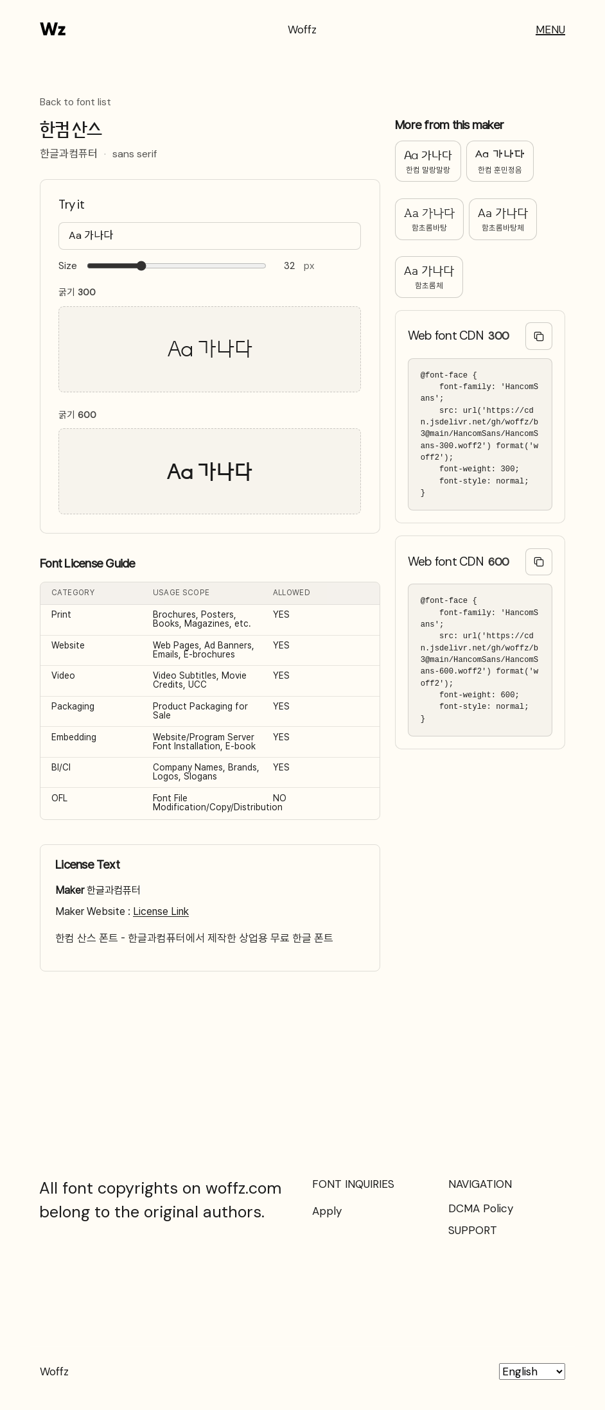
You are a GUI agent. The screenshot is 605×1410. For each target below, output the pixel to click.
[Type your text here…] (209, 236)
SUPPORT (472, 1230)
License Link (161, 911)
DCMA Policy (480, 1208)
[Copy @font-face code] (539, 336)
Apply (327, 1211)
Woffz (302, 29)
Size (67, 266)
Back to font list (75, 103)
